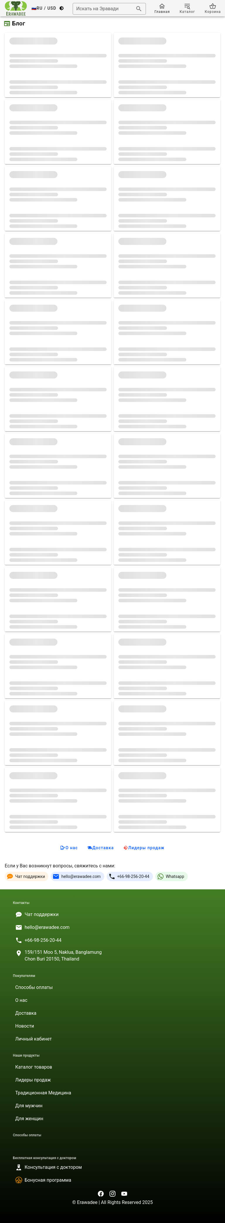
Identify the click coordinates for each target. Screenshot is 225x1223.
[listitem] (112, 914)
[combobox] (109, 9)
